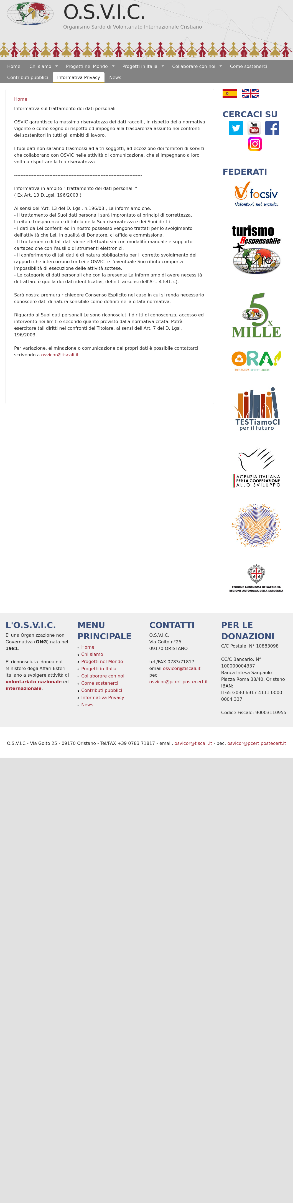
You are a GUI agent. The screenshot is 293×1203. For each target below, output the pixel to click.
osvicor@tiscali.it (60, 354)
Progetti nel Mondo (88, 66)
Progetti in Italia (141, 66)
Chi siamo (41, 66)
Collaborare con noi (195, 66)
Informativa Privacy (78, 77)
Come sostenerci (248, 66)
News (115, 77)
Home (13, 66)
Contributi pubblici (27, 77)
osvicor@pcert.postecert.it (178, 681)
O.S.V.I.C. (104, 12)
